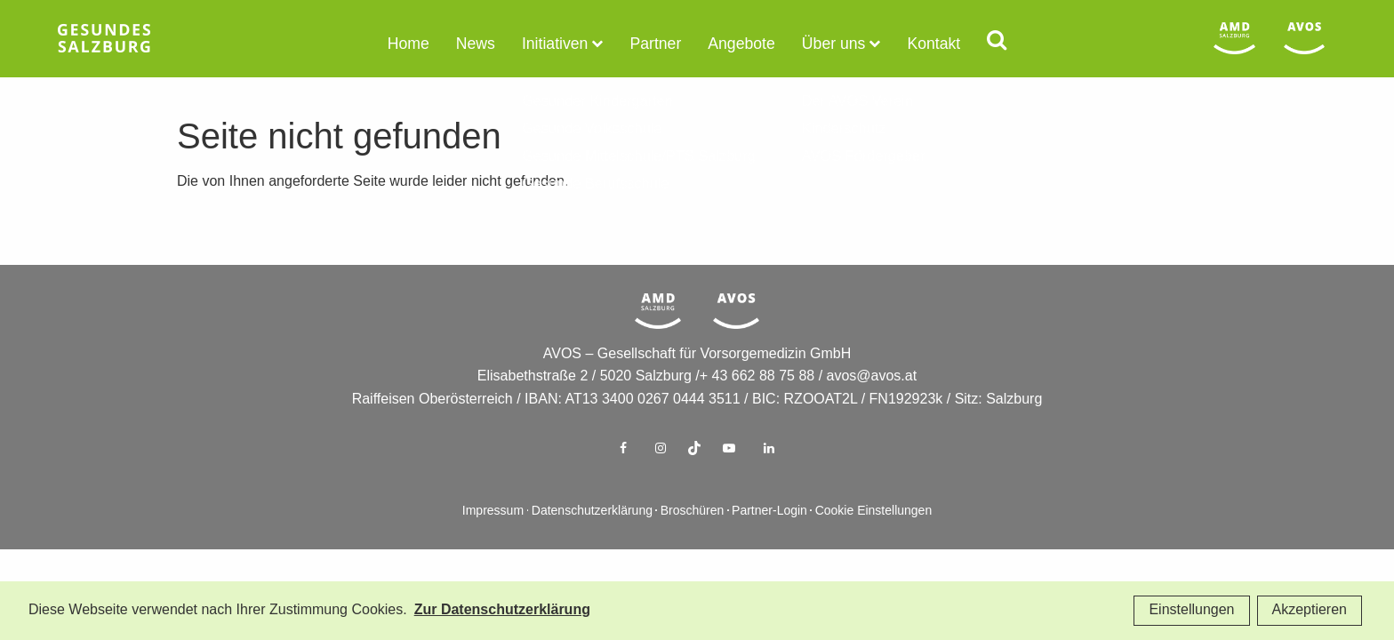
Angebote (738, 42)
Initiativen (563, 42)
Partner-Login (769, 540)
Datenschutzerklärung (592, 540)
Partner (657, 42)
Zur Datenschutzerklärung (502, 610)
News (488, 42)
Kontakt (917, 42)
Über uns (824, 42)
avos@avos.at (872, 404)
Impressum (493, 540)
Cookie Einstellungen (874, 540)
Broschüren (693, 540)
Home (425, 42)
